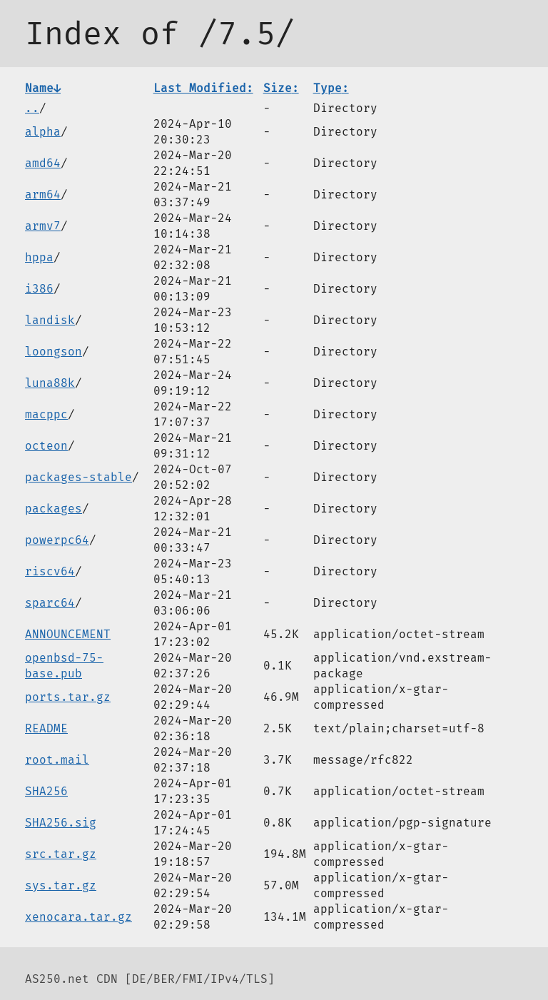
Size (281, 88)
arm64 (43, 194)
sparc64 (50, 603)
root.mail (57, 760)
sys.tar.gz (60, 885)
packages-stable (78, 477)
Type (331, 88)
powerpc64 (57, 540)
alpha (43, 131)
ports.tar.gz (68, 697)
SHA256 (46, 791)
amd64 (43, 163)
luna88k (50, 383)
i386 (39, 289)
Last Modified (203, 88)
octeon (46, 446)
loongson (53, 351)
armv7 (43, 226)
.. (32, 108)
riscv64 (50, 571)
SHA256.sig (60, 822)
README (46, 728)
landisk (50, 320)
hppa (39, 257)
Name (43, 88)
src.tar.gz (60, 854)
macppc (46, 414)
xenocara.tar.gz (78, 917)
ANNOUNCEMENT (68, 634)
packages (53, 508)
